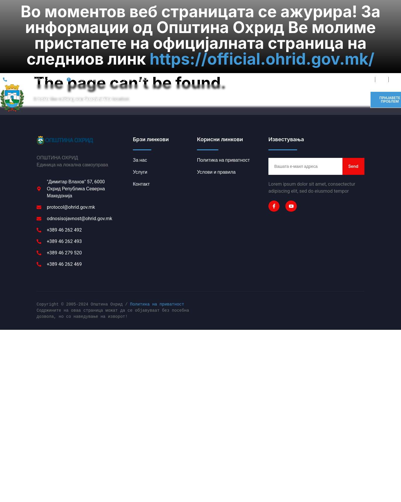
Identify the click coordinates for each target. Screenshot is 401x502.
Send (353, 119)
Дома (43, 53)
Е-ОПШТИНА (145, 53)
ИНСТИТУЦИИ (191, 53)
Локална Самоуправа (90, 53)
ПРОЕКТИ (272, 53)
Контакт (342, 53)
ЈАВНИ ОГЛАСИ (236, 53)
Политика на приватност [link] (157, 258)
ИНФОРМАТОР (307, 53)
